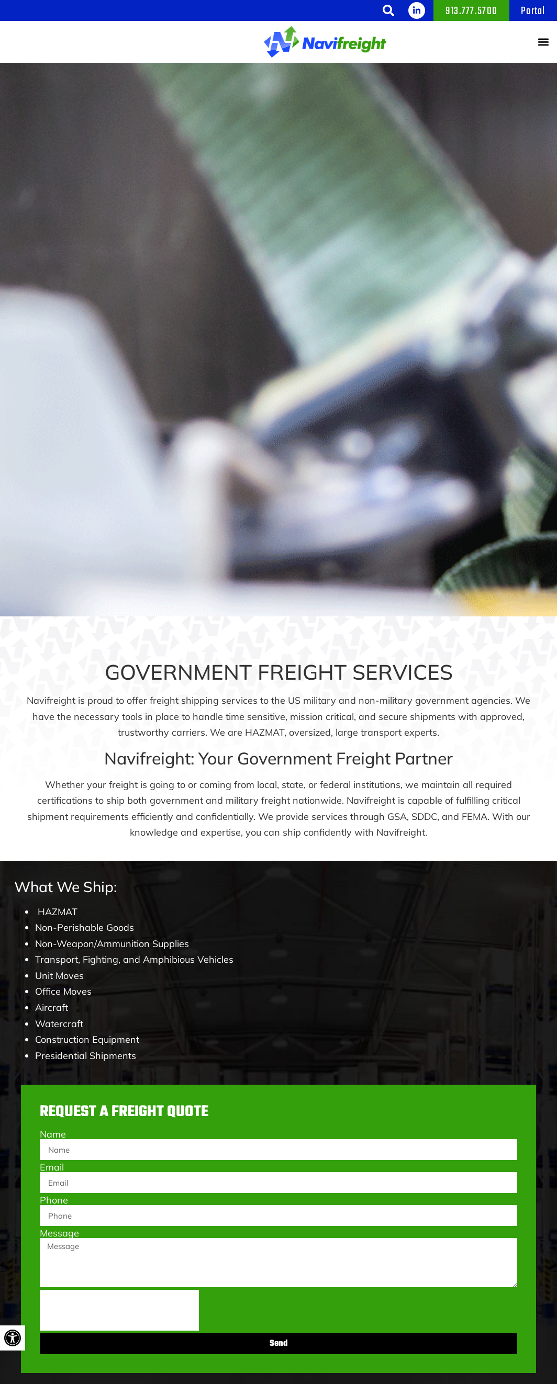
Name (53, 1134)
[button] (388, 10)
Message (59, 1233)
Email (52, 1167)
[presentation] (119, 1310)
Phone (54, 1200)
